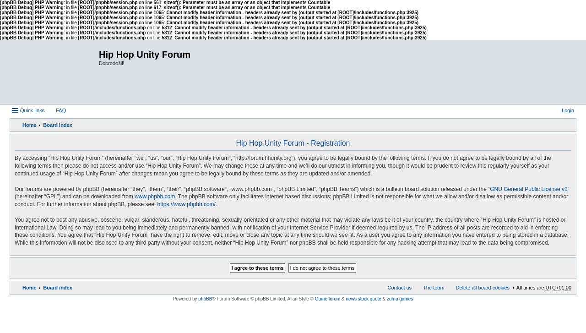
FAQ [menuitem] (61, 110)
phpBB (205, 298)
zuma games (400, 298)
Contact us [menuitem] (400, 287)
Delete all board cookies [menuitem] (483, 287)
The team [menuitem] (433, 287)
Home (29, 125)
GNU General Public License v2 (528, 189)
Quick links (32, 110)
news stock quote (363, 298)
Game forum (328, 298)
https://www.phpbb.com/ (186, 204)
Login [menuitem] (568, 110)
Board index (57, 125)
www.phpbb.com (155, 196)
